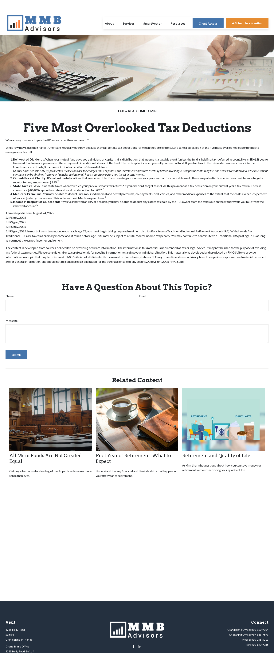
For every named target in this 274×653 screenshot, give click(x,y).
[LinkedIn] (140, 635)
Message (12, 309)
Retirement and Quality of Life (216, 444)
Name (10, 284)
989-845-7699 (259, 623)
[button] (109, 11)
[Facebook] (133, 635)
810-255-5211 (259, 628)
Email (142, 284)
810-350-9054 (259, 618)
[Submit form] (16, 343)
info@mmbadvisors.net (137, 645)
